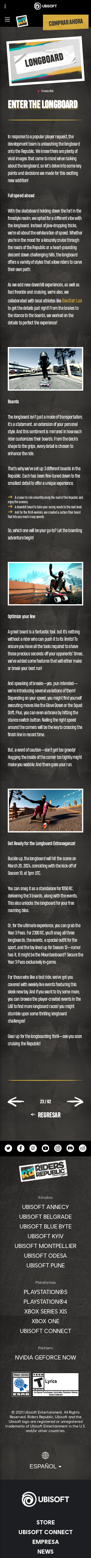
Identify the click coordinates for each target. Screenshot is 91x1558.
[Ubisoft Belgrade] (45, 1216)
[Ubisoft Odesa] (45, 1255)
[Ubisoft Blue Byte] (45, 1226)
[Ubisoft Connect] (45, 1532)
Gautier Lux (72, 300)
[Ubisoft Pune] (45, 1265)
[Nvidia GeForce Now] (45, 1357)
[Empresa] (45, 1541)
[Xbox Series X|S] (45, 1311)
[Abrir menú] (7, 19)
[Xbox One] (45, 1321)
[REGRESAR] (45, 1115)
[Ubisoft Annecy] (45, 1206)
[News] (45, 1551)
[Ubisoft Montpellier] (45, 1245)
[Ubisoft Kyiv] (45, 1236)
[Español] (46, 1461)
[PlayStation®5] (45, 1291)
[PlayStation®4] (45, 1301)
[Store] (45, 1522)
